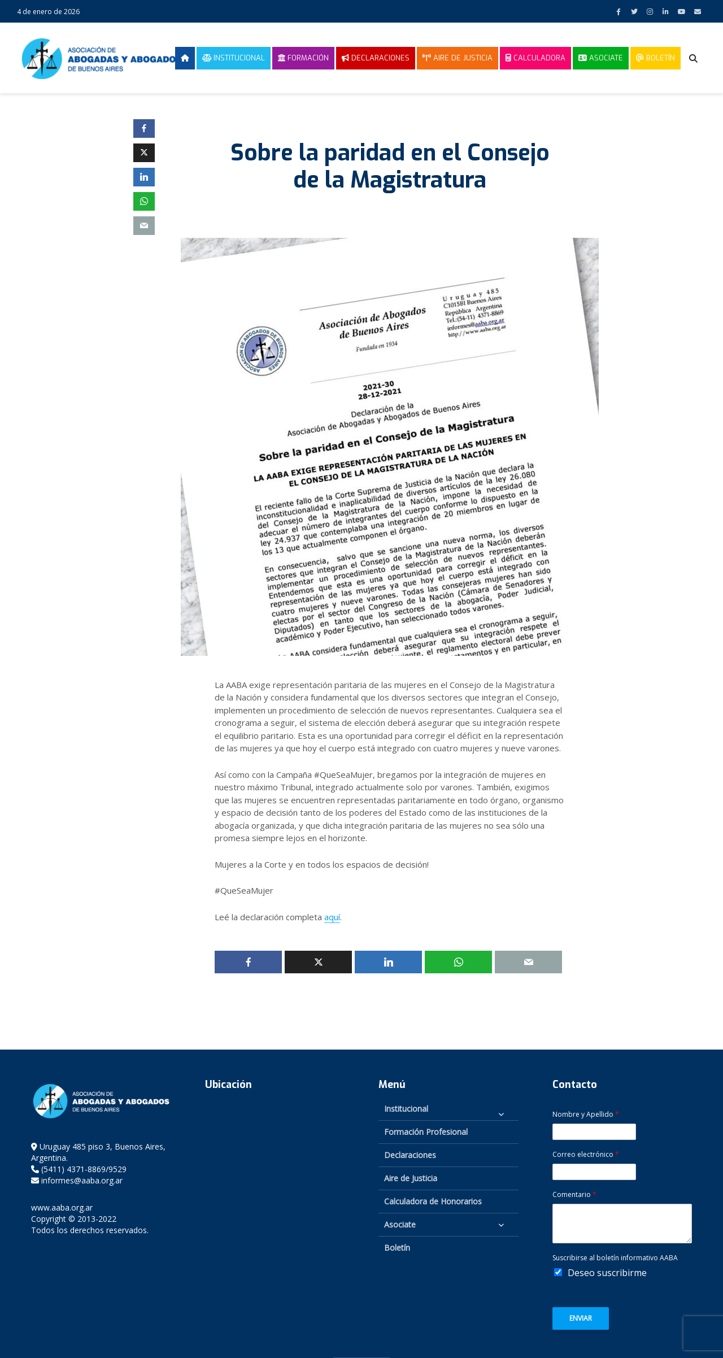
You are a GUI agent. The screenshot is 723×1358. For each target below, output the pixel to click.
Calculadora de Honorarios (433, 1201)
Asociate (600, 58)
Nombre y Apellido (585, 1114)
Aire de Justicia (458, 58)
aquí (332, 916)
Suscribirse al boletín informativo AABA (615, 1258)
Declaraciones (376, 58)
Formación (303, 58)
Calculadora (535, 58)
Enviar (580, 1318)
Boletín (655, 58)
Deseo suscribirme (607, 1272)
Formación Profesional (426, 1131)
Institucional (233, 58)
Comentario (574, 1194)
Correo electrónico (585, 1154)
